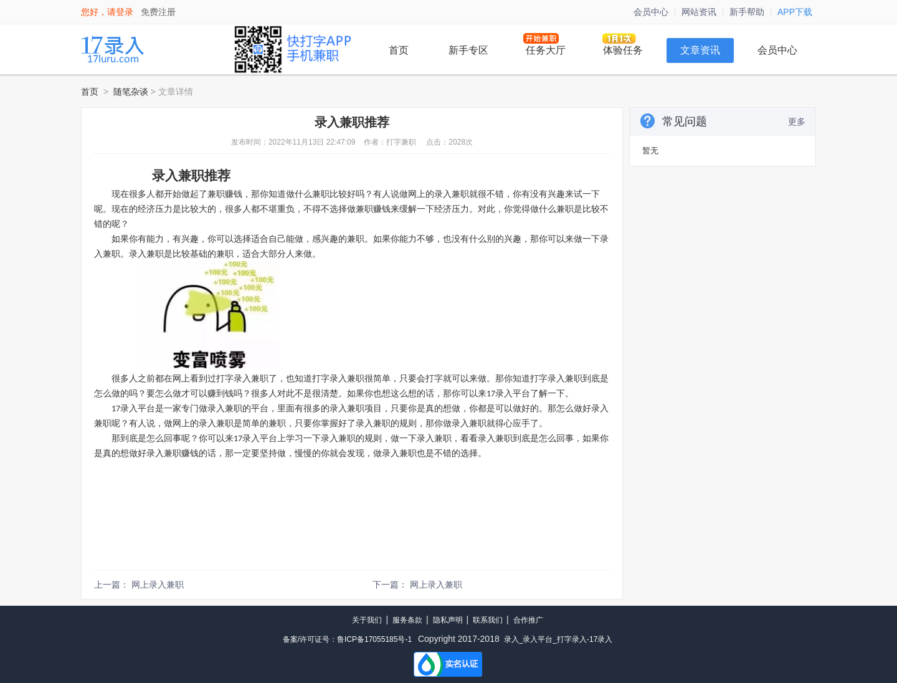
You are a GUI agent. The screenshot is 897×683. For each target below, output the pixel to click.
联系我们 (488, 620)
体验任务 (623, 50)
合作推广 (528, 620)
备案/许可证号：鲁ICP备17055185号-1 (347, 639)
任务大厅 (546, 50)
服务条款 (407, 620)
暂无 (650, 150)
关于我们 (367, 620)
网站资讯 (698, 12)
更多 (796, 122)
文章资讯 (700, 50)
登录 (124, 12)
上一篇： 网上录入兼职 (139, 585)
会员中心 (651, 12)
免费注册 (158, 12)
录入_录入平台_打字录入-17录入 (558, 639)
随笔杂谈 (130, 92)
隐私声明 (448, 620)
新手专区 (468, 50)
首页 (399, 50)
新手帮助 (746, 12)
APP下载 (794, 12)
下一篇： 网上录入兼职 (417, 585)
